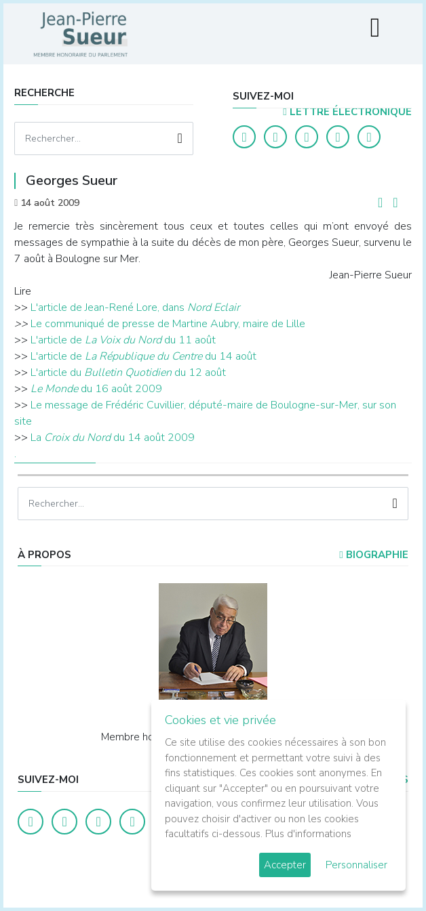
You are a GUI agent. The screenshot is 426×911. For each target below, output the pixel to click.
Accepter (285, 865)
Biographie (373, 555)
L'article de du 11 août (123, 340)
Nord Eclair (213, 307)
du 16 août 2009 (96, 388)
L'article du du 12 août (128, 372)
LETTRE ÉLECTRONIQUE (347, 112)
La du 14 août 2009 (113, 437)
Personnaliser (356, 865)
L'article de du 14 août (143, 356)
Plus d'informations (308, 834)
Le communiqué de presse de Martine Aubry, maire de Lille (168, 323)
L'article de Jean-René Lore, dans (109, 307)
